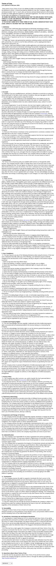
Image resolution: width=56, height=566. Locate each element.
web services (26, 220)
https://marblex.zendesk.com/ (9, 558)
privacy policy (44, 113)
